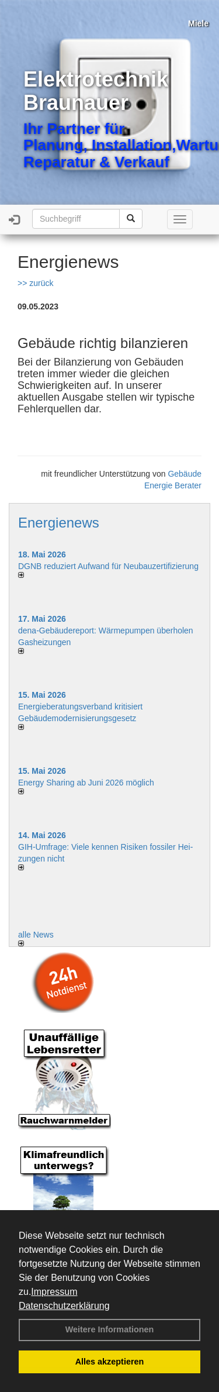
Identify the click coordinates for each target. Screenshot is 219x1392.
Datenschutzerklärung (64, 1306)
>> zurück (35, 283)
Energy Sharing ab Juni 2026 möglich (86, 782)
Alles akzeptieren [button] (109, 1361)
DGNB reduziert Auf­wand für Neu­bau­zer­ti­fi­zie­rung (108, 566)
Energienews (58, 522)
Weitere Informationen (109, 1329)
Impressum (54, 1292)
